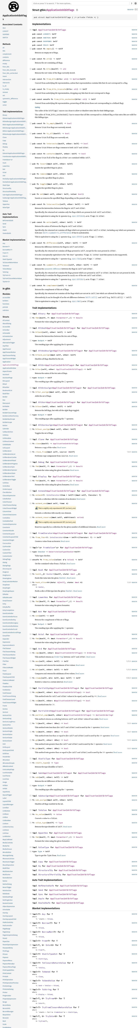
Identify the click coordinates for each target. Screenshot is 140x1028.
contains (6, 57)
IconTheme (6, 776)
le (37, 732)
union (5, 105)
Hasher (49, 574)
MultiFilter (6, 868)
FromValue (48, 547)
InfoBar (5, 785)
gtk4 (42, 10)
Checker (41, 552)
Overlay (5, 913)
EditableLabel (7, 597)
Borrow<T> (6, 247)
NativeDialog (7, 884)
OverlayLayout (8, 916)
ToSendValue (7, 269)
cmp (37, 653)
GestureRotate (8, 728)
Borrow (45, 923)
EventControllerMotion (10, 626)
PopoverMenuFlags (9, 967)
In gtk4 (6, 288)
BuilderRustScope (9, 419)
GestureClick (7, 715)
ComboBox (6, 518)
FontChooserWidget (9, 703)
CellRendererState (9, 473)
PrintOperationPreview (10, 983)
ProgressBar (7, 996)
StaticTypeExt (7, 259)
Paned (5, 938)
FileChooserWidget (9, 658)
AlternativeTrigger (9, 343)
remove (5, 92)
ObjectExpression (9, 906)
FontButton (6, 690)
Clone (5, 137)
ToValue (5, 201)
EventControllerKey (9, 620)
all (3, 48)
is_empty (6, 89)
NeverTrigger (7, 887)
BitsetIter (6, 387)
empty (5, 64)
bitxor (39, 406)
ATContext (6, 320)
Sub (40, 773)
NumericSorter (8, 903)
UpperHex (6, 204)
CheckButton (7, 492)
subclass (6, 310)
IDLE (4, 28)
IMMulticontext (8, 766)
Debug (5, 144)
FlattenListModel (8, 680)
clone (38, 443)
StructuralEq (7, 188)
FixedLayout (7, 674)
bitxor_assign (43, 429)
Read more (61, 447)
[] (136, 9)
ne (37, 701)
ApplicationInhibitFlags (15, 17)
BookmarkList (7, 390)
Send (4, 224)
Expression (6, 642)
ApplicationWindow (9, 368)
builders (5, 301)
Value (70, 559)
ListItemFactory (8, 827)
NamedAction (7, 878)
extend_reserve (43, 517)
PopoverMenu (7, 961)
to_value (40, 814)
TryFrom (50, 998)
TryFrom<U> (7, 275)
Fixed (4, 671)
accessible (6, 298)
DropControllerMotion (10, 582)
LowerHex (6, 166)
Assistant (6, 375)
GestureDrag (7, 718)
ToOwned (6, 266)
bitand (39, 332)
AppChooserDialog (9, 355)
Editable (5, 594)
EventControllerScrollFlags (12, 632)
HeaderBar (6, 757)
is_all (4, 86)
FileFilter (6, 661)
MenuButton (7, 852)
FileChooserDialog (9, 652)
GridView (6, 754)
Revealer (6, 1018)
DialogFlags (7, 566)
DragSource (7, 575)
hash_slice (41, 582)
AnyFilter (6, 346)
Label (4, 798)
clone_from (41, 452)
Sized (50, 919)
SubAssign (43, 796)
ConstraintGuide (8, 531)
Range (5, 1002)
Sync (4, 227)
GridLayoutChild (8, 750)
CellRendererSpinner (10, 470)
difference (6, 60)
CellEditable (7, 445)
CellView (6, 483)
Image (5, 782)
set (4, 95)
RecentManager (8, 1012)
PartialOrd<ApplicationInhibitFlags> (15, 182)
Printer (5, 992)
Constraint (6, 527)
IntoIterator (53, 495)
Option (76, 79)
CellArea (5, 435)
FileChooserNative (9, 655)
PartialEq (43, 688)
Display (5, 147)
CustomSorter (7, 556)
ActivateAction (8, 336)
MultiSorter (6, 875)
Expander (6, 639)
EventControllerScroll (10, 629)
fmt (37, 318)
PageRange (6, 929)
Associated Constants (12, 24)
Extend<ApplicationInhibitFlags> (14, 153)
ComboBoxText (8, 521)
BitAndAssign (45, 350)
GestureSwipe (7, 738)
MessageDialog (8, 855)
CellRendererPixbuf (9, 461)
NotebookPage (8, 897)
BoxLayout (6, 403)
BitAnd (42, 328)
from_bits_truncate (9, 70)
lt (37, 723)
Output (41, 340)
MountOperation (8, 865)
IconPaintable (7, 773)
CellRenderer (7, 451)
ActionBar (6, 330)
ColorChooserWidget (10, 508)
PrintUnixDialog (8, 989)
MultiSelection (8, 871)
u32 (64, 69)
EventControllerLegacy (10, 623)
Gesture (5, 712)
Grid (4, 744)
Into (48, 945)
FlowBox (5, 683)
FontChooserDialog (9, 696)
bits (4, 51)
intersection (7, 80)
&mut (73, 574)
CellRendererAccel (9, 454)
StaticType (6, 185)
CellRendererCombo (9, 457)
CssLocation (7, 543)
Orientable (6, 910)
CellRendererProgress (10, 464)
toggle (5, 102)
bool (69, 123)
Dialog (5, 562)
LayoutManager (8, 804)
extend (39, 495)
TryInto (50, 1016)
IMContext (6, 760)
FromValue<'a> (8, 160)
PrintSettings (7, 986)
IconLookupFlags (8, 769)
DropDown (6, 585)
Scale (4, 1024)
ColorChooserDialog (9, 505)
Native (5, 881)
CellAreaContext (8, 441)
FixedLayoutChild (9, 677)
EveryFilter (6, 636)
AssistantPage (7, 378)
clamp (38, 678)
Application (6, 362)
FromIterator (45, 533)
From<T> (5, 253)
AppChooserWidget (9, 359)
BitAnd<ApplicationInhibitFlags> (14, 118)
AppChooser (7, 349)
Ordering (91, 653)
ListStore (6, 830)
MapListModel (7, 840)
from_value (48, 559)
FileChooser (7, 648)
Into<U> (5, 256)
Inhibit (5, 789)
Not (4, 169)
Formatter (61, 318)
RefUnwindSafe (8, 221)
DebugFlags (7, 559)
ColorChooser (7, 502)
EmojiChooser (7, 601)
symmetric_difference (10, 99)
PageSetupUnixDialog (10, 935)
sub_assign (41, 800)
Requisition (6, 1015)
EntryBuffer (6, 607)
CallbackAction (8, 432)
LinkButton (6, 811)
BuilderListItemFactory (10, 416)
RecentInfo (6, 1008)
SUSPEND (6, 34)
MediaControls (8, 843)
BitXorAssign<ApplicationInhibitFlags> (15, 134)
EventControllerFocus (10, 617)
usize (80, 517)
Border (5, 397)
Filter (4, 664)
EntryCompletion (8, 610)
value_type (41, 823)
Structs (6, 317)
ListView (5, 833)
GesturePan (7, 725)
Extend (42, 491)
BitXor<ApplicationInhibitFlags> (13, 131)
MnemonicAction (8, 859)
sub (37, 777)
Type (56, 763)
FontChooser (7, 693)
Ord (4, 176)
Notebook (6, 894)
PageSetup (6, 932)
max (37, 661)
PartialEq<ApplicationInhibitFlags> (14, 179)
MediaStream (7, 849)
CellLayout (6, 448)
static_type (42, 763)
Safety (37, 107)
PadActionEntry (8, 922)
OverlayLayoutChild (9, 919)
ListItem (5, 824)
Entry (4, 604)
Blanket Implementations (14, 240)
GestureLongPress (9, 722)
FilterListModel (8, 668)
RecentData (7, 1005)
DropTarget (6, 588)
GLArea (5, 709)
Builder (5, 410)
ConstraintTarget (8, 540)
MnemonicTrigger (8, 862)
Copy (4, 141)
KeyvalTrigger (7, 795)
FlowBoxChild (7, 687)
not (37, 616)
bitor (38, 369)
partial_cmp (42, 715)
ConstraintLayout (9, 534)
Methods (6, 44)
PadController (7, 926)
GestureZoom (7, 741)
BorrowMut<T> (7, 250)
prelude (5, 307)
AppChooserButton (9, 352)
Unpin (5, 230)
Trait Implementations (13, 111)
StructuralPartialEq (9, 192)
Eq (3, 150)
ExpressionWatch (9, 645)
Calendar (6, 429)
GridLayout (6, 747)
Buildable (6, 406)
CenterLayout (7, 489)
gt (37, 740)
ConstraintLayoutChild (10, 537)
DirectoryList (7, 569)
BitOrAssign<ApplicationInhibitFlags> (15, 128)
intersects (6, 83)
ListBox (5, 817)
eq (37, 692)
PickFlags (6, 951)
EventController (8, 613)
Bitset (5, 384)
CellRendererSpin (9, 467)
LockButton (6, 836)
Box (4, 400)
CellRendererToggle (9, 480)
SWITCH (5, 38)
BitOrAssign (45, 388)
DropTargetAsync (8, 591)
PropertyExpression (9, 999)
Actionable (6, 333)
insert (5, 76)
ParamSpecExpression (10, 945)
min (37, 669)
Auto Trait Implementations (10, 215)
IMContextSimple (8, 763)
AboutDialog (7, 324)
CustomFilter (7, 553)
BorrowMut (47, 932)
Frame (5, 706)
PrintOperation (8, 980)
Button (5, 425)
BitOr (41, 365)
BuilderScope (7, 422)
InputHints (6, 792)
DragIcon (6, 572)
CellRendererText (8, 476)
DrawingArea (7, 578)
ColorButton (7, 499)
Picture (5, 954)
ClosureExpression (9, 496)
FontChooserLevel (9, 699)
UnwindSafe (7, 233)
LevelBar (6, 808)
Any (4, 243)
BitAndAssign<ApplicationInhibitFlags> (15, 121)
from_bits (6, 67)
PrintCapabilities (8, 970)
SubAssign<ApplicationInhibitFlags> (15, 198)
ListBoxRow (7, 820)
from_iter (40, 537)
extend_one (41, 503)
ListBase (6, 814)
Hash (4, 163)
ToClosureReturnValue (10, 262)
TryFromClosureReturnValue (12, 278)
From (44, 940)
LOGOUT (5, 31)
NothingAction (7, 900)
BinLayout (6, 381)
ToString (5, 272)
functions (6, 304)
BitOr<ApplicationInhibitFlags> (13, 125)
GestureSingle (7, 731)
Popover (5, 957)
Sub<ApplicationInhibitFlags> (13, 195)
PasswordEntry (8, 948)
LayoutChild (7, 801)
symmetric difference (52, 269)
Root (4, 1021)
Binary (5, 115)
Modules (6, 294)
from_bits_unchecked (10, 73)
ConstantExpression (9, 524)
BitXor (42, 402)
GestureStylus (7, 734)
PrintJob (5, 976)
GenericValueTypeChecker (61, 552)
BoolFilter (6, 394)
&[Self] (61, 582)
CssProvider (7, 546)
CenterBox (6, 486)
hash (38, 574)
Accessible (6, 327)
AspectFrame (7, 371)
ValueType (6, 207)
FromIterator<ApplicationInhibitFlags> (15, 156)
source (130, 9)
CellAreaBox (7, 438)
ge (37, 748)
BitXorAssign (45, 425)
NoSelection (7, 890)
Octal (4, 172)
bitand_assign (43, 355)
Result (79, 318)
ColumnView (7, 511)
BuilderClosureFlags (10, 413)
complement (7, 54)
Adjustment (7, 339)
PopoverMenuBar (9, 964)
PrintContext (7, 973)
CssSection (6, 550)
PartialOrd (44, 711)
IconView (6, 779)
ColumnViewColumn (9, 515)
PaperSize (6, 941)
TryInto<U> (6, 282)
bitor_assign (42, 392)
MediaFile (6, 846)
